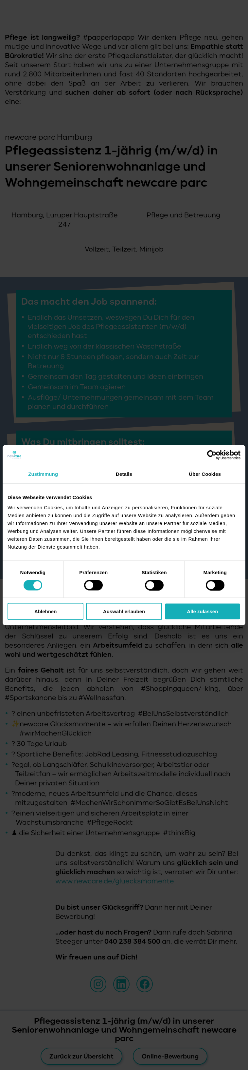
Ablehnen (45, 611)
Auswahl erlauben (124, 611)
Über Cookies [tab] (205, 473)
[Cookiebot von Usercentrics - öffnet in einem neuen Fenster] (211, 455)
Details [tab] (124, 473)
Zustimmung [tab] (43, 473)
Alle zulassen (202, 611)
